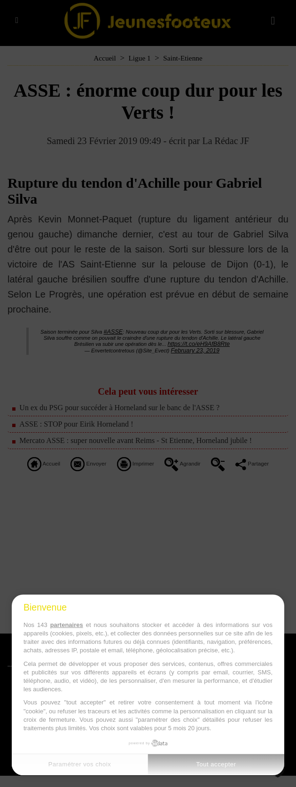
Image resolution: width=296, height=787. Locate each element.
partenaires (66, 624)
